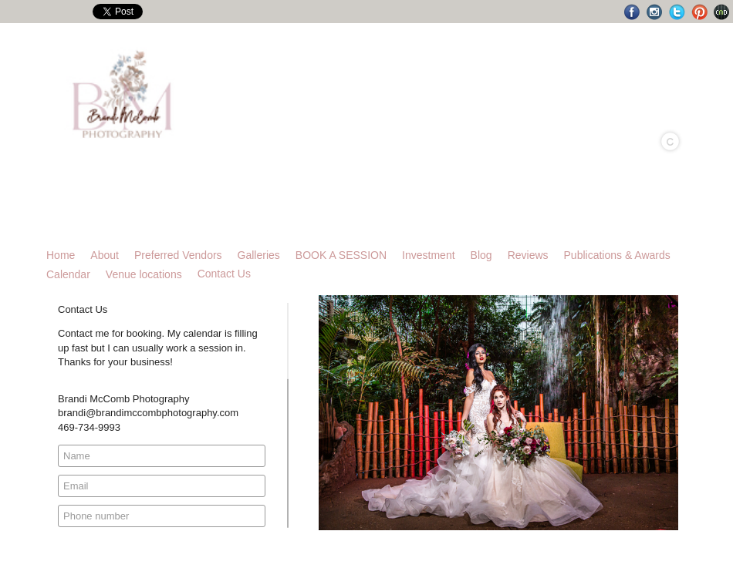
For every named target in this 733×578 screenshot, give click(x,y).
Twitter (677, 12)
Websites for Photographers (722, 12)
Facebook (632, 12)
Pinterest (699, 12)
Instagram (655, 12)
